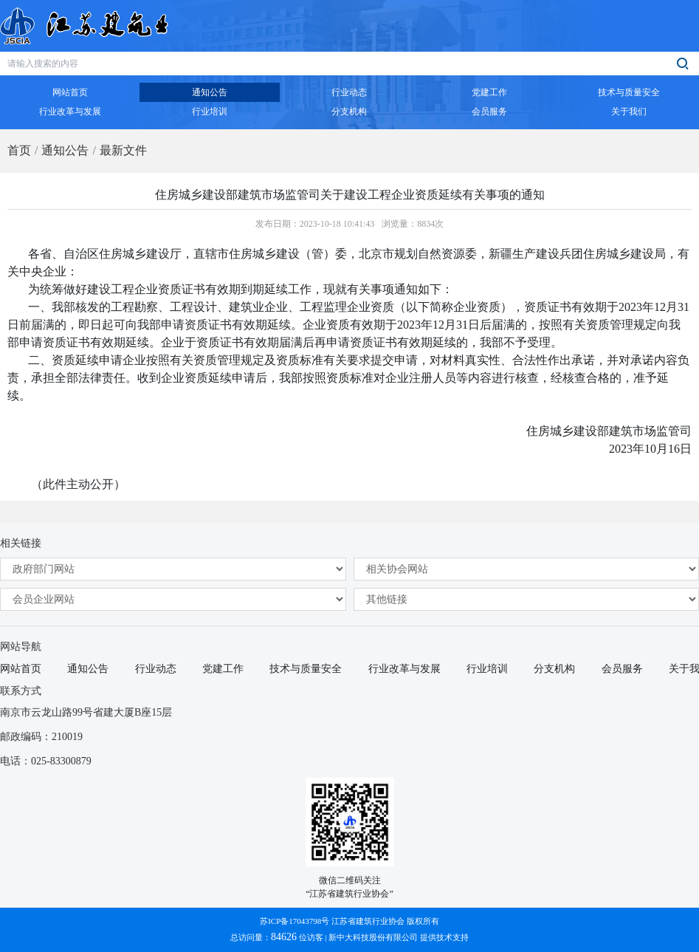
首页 (19, 150)
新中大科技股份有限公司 (373, 937)
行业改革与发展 (404, 668)
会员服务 (622, 668)
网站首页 (20, 668)
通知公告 (65, 150)
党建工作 (223, 668)
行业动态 (155, 668)
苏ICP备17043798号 (294, 921)
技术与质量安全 (305, 668)
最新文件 (123, 150)
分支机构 (554, 668)
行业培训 (487, 668)
